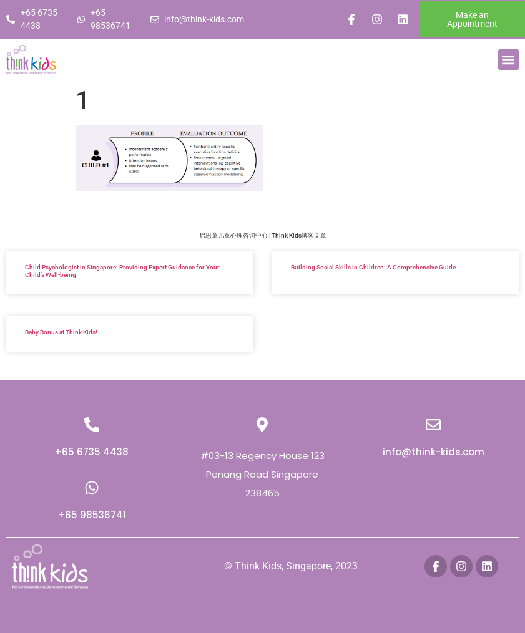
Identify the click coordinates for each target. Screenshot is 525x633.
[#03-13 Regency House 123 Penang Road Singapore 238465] (262, 424)
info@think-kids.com (433, 451)
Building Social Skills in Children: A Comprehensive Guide (373, 267)
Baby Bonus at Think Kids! (61, 332)
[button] (508, 59)
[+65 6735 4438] (91, 424)
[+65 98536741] (91, 487)
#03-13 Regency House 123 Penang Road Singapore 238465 (262, 474)
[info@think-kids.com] (433, 424)
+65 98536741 (91, 514)
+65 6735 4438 (91, 451)
